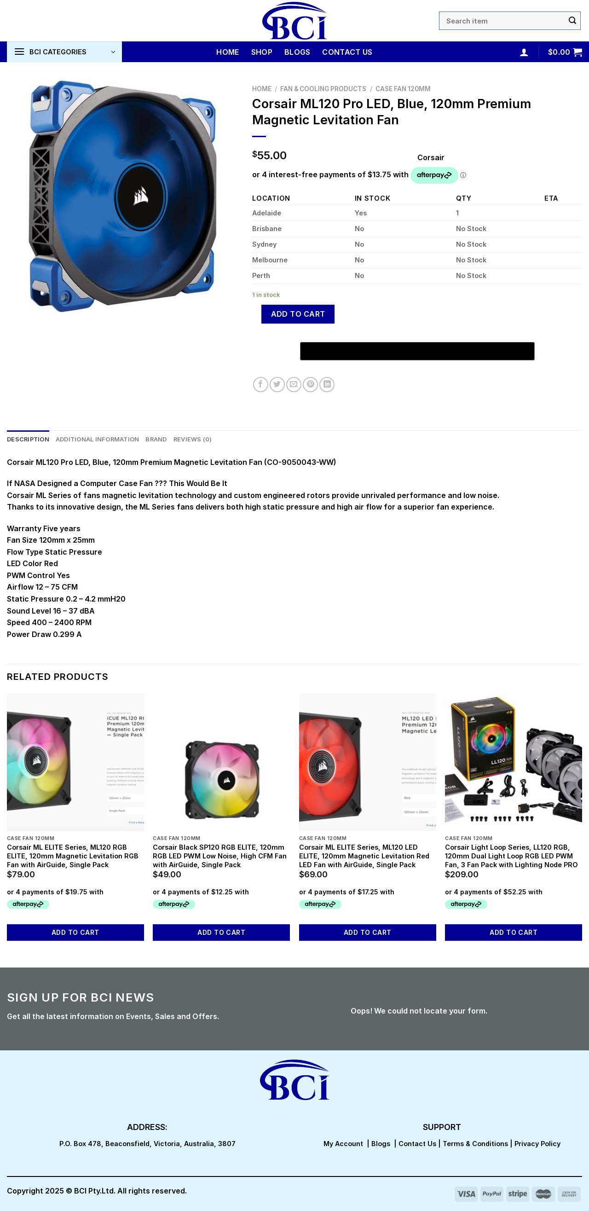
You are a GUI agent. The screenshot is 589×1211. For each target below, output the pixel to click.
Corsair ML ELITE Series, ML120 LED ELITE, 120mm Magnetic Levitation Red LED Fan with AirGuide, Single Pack (364, 855)
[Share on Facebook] (260, 384)
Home (227, 52)
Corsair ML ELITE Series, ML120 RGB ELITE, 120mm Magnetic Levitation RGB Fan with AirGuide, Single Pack (73, 855)
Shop (261, 52)
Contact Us (347, 52)
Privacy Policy (537, 1143)
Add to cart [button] (75, 932)
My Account (343, 1143)
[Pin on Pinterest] (310, 384)
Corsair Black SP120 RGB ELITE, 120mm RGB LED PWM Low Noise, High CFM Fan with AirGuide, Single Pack (220, 855)
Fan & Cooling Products (323, 89)
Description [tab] (28, 439)
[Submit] (572, 21)
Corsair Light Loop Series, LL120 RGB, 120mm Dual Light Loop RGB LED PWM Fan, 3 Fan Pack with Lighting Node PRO (511, 855)
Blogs (297, 52)
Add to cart (298, 314)
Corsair (431, 157)
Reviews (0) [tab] (192, 439)
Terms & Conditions (475, 1143)
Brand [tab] (156, 439)
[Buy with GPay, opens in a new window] (417, 351)
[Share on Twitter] (277, 384)
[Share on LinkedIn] (327, 384)
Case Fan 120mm (403, 89)
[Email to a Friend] (293, 384)
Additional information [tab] (97, 439)
